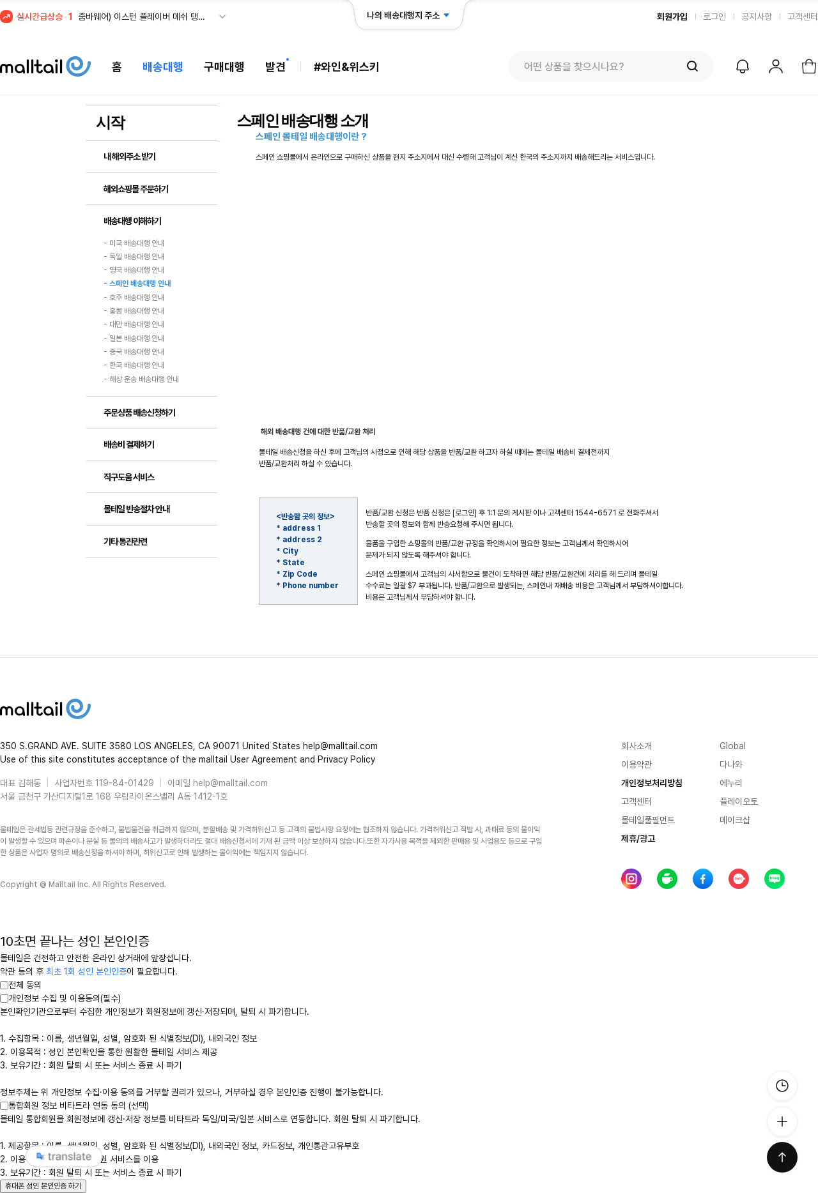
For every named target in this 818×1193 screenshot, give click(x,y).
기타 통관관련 (125, 541)
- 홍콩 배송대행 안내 (134, 311)
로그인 (714, 16)
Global (733, 746)
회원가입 (672, 16)
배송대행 (163, 66)
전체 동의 (21, 985)
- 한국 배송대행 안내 (134, 365)
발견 (275, 66)
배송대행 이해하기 (132, 221)
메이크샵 (735, 820)
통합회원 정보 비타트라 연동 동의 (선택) (74, 1105)
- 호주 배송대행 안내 (134, 297)
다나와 (731, 764)
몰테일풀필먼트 (648, 820)
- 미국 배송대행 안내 (134, 243)
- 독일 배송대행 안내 (134, 256)
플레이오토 (739, 801)
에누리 (731, 783)
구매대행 (224, 66)
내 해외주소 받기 (129, 156)
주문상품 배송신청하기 (139, 412)
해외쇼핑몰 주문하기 (136, 189)
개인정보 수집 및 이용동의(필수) (60, 998)
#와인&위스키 (347, 66)
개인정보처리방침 (652, 783)
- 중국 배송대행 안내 (134, 351)
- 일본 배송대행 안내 (134, 338)
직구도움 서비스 (129, 477)
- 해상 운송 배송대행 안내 (141, 379)
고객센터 (802, 16)
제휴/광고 (638, 838)
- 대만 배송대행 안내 (134, 325)
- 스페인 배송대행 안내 (137, 284)
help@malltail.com (230, 783)
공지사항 (756, 16)
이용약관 (636, 764)
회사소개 (636, 746)
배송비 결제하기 (129, 444)
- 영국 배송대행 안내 (134, 270)
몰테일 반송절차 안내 (136, 509)
